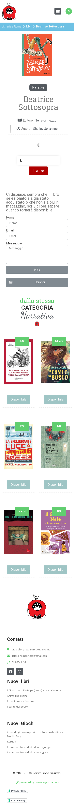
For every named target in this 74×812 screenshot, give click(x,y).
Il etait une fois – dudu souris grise (27, 752)
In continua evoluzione (20, 701)
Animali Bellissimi (17, 696)
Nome (10, 217)
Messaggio (14, 243)
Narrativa (38, 87)
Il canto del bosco (17, 706)
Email (10, 230)
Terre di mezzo (46, 120)
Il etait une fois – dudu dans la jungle (29, 747)
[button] (57, 11)
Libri (28, 26)
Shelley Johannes (45, 129)
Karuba (11, 741)
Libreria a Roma (12, 26)
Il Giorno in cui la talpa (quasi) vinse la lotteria (34, 690)
